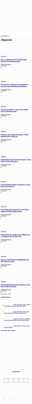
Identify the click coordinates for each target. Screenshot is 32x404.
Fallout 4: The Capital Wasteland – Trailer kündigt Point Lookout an (14, 135)
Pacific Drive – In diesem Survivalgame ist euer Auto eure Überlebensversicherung (14, 85)
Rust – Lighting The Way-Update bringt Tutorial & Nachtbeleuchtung (14, 60)
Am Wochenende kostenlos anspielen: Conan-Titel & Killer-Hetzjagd (15, 285)
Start (2, 36)
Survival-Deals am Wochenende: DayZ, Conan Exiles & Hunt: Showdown (16, 160)
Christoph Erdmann (6, 64)
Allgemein (3, 56)
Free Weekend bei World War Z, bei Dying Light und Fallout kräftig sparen (14, 210)
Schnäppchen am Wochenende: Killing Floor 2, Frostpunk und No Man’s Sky (15, 235)
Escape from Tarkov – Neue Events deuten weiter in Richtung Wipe (14, 110)
